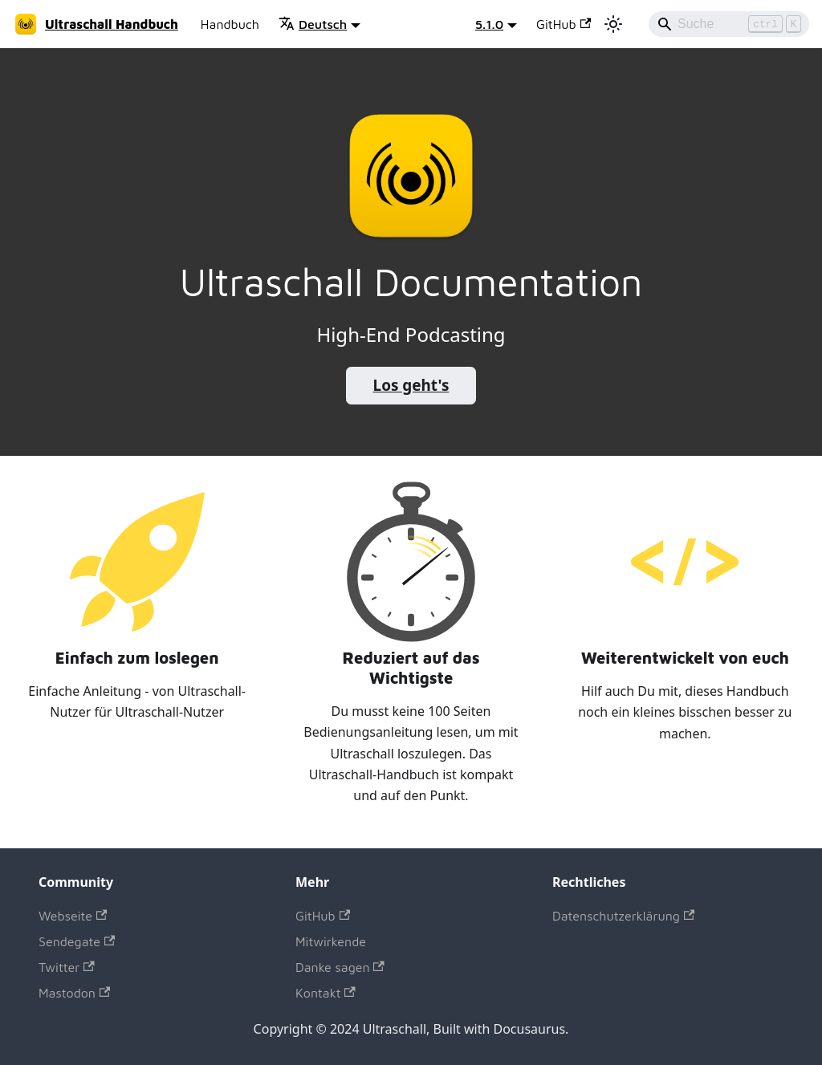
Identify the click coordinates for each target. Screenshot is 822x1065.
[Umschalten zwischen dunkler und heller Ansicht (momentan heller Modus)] (613, 24)
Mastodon (74, 993)
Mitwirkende (330, 941)
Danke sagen (340, 967)
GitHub (563, 24)
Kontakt (325, 993)
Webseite (73, 916)
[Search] (729, 24)
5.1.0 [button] (489, 24)
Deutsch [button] (313, 24)
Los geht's (411, 385)
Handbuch (230, 24)
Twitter (67, 967)
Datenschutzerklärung (623, 916)
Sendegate (77, 941)
